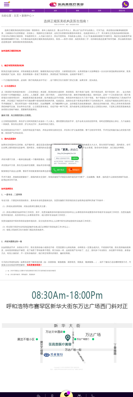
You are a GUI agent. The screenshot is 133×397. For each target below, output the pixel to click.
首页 (11, 10)
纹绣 (99, 10)
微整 (77, 10)
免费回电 (75, 158)
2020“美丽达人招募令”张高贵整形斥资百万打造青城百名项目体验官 (33, 271)
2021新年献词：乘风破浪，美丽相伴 (22, 274)
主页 (16, 15)
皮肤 (55, 10)
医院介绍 (122, 10)
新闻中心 (27, 15)
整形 (33, 10)
